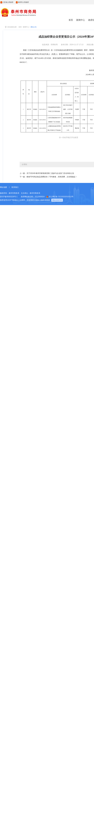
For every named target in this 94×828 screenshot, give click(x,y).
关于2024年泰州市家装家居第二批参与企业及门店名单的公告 (50, 173)
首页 (71, 20)
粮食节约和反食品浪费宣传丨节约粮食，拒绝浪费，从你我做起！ (52, 177)
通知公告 (33, 27)
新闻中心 (80, 20)
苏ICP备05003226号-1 (8, 197)
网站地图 (3, 187)
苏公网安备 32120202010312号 (59, 197)
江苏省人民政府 (6, 2)
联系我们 (15, 187)
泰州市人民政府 (22, 2)
